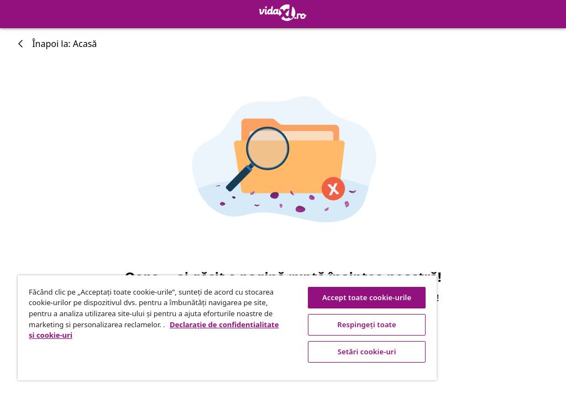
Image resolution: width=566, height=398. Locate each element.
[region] (227, 327)
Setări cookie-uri (367, 352)
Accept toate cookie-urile (366, 297)
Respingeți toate (366, 324)
